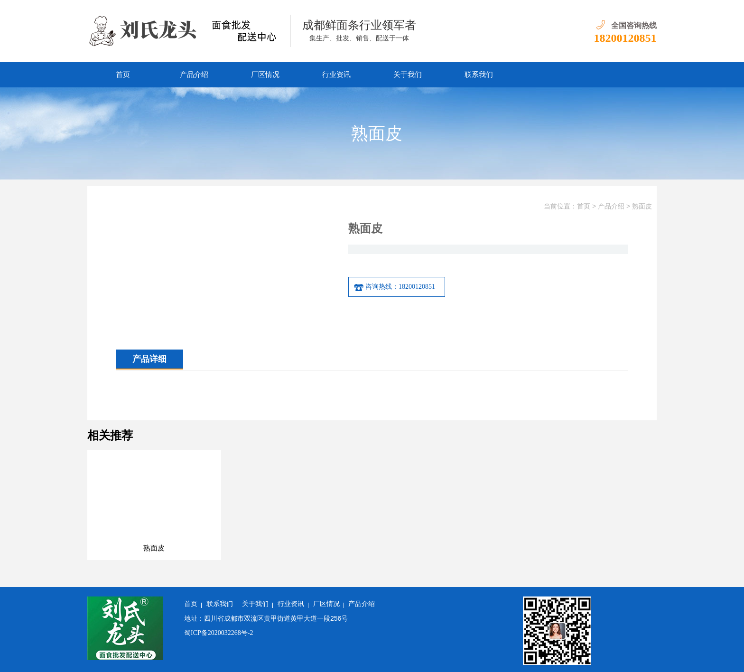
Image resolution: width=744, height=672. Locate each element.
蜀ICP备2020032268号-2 (218, 632)
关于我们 (407, 74)
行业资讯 (336, 74)
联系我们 (479, 74)
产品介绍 (194, 74)
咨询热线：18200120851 (394, 287)
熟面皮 (642, 206)
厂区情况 (265, 74)
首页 (123, 74)
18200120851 (625, 38)
